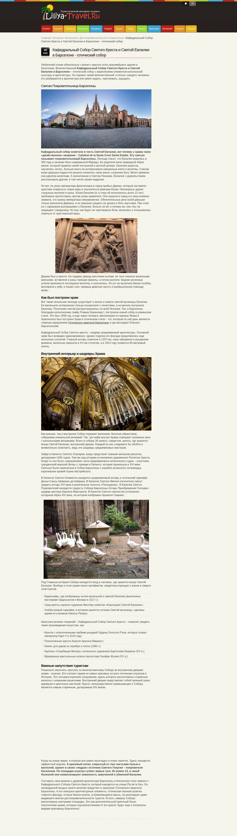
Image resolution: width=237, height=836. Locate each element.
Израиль (96, 28)
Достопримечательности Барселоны (101, 38)
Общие (191, 28)
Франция (154, 28)
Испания (167, 28)
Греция (179, 28)
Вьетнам (83, 28)
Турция (58, 28)
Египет (46, 28)
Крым (119, 28)
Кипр (130, 28)
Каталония (71, 38)
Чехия (141, 28)
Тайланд (70, 28)
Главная (46, 38)
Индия (108, 28)
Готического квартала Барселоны (88, 322)
